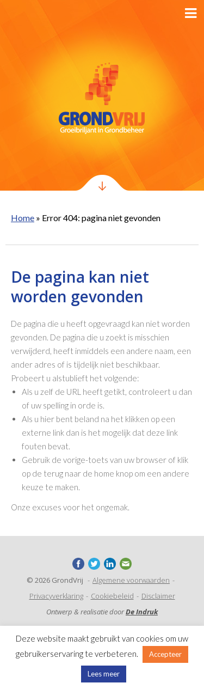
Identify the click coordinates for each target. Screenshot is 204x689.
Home (22, 217)
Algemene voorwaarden (131, 580)
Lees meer (104, 673)
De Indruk (142, 612)
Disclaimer (158, 596)
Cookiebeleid (112, 596)
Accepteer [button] (165, 654)
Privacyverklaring (56, 596)
